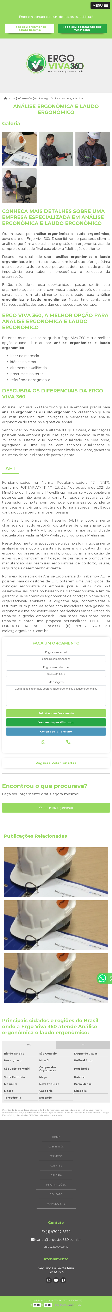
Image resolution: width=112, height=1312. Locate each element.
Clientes (56, 1165)
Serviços (56, 1156)
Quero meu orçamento (56, 808)
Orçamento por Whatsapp (56, 722)
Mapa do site (56, 1203)
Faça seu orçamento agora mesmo (30, 28)
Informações (56, 1184)
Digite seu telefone (56, 667)
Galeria (56, 1175)
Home (56, 1137)
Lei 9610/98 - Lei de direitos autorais (43, 1115)
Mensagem (56, 682)
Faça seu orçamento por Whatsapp (82, 28)
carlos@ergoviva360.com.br (56, 1240)
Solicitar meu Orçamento (56, 713)
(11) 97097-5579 (56, 1232)
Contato (56, 1194)
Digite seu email (56, 652)
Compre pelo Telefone (56, 731)
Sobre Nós (56, 1146)
